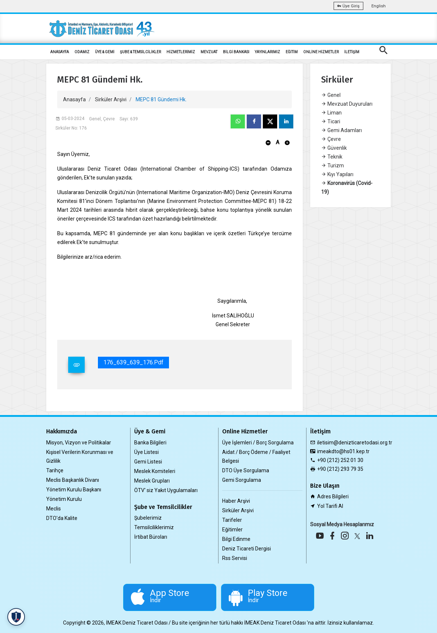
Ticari (330, 121)
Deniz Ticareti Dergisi (246, 549)
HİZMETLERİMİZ (180, 52)
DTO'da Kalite (61, 518)
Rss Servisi (234, 558)
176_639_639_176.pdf (133, 362)
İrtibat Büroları (150, 537)
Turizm (332, 165)
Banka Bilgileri (150, 442)
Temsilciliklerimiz (154, 527)
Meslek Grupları (152, 481)
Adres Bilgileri (333, 496)
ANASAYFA (59, 52)
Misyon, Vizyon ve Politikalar (78, 442)
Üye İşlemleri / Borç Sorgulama (258, 442)
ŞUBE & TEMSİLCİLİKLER (140, 52)
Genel (331, 95)
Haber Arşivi (236, 501)
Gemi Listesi (148, 462)
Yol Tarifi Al (330, 506)
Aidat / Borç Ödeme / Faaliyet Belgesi (256, 456)
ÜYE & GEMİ (104, 52)
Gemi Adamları (341, 130)
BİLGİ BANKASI (236, 52)
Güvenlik (334, 148)
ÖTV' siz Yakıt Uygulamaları (166, 490)
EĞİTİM (292, 52)
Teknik (331, 157)
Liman (331, 113)
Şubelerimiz (148, 518)
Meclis (53, 509)
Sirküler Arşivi (110, 99)
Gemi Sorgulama (241, 480)
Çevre (331, 139)
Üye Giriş (348, 6)
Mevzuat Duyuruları (346, 104)
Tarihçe (54, 470)
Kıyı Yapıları (337, 174)
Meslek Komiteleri (154, 471)
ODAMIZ (81, 52)
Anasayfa (74, 99)
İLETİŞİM (351, 52)
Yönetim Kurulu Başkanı (73, 489)
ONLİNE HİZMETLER (321, 52)
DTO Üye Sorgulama (245, 470)
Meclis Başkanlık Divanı (72, 480)
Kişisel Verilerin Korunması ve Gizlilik (79, 456)
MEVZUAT (209, 52)
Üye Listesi (146, 452)
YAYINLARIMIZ (267, 52)
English (378, 6)
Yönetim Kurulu (64, 499)
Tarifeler (232, 520)
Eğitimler (232, 529)
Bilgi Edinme (236, 539)
